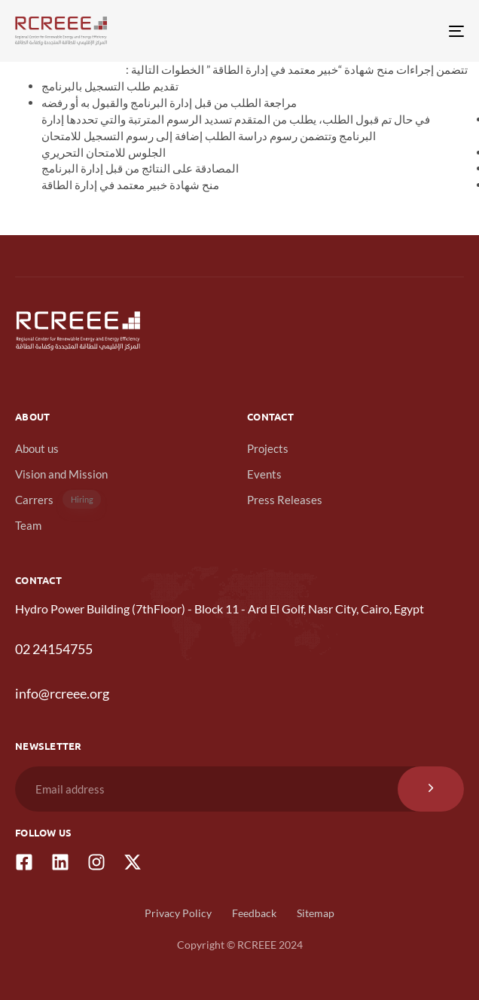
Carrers (58, 499)
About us (37, 448)
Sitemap (315, 913)
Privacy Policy (178, 913)
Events (264, 474)
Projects (267, 448)
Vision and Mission (61, 474)
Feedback (254, 913)
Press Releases (284, 499)
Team (28, 525)
